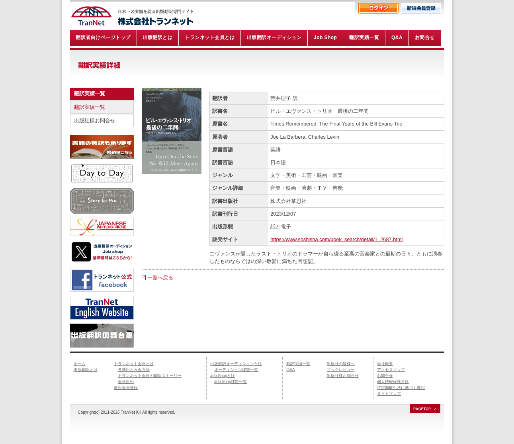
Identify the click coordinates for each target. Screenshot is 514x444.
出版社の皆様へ (341, 363)
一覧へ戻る (160, 278)
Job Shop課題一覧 (230, 381)
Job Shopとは (222, 375)
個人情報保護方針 (393, 381)
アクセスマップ (391, 369)
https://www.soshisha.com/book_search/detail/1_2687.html (336, 239)
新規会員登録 (126, 387)
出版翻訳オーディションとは (236, 363)
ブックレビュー (341, 369)
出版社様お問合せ (94, 121)
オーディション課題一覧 (236, 369)
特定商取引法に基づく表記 (401, 387)
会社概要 (385, 363)
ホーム (80, 363)
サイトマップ (389, 393)
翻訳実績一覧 (89, 107)
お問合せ (385, 375)
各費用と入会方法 (134, 369)
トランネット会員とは (134, 363)
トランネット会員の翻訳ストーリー (150, 375)
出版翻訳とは (86, 369)
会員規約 (126, 381)
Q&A (290, 369)
